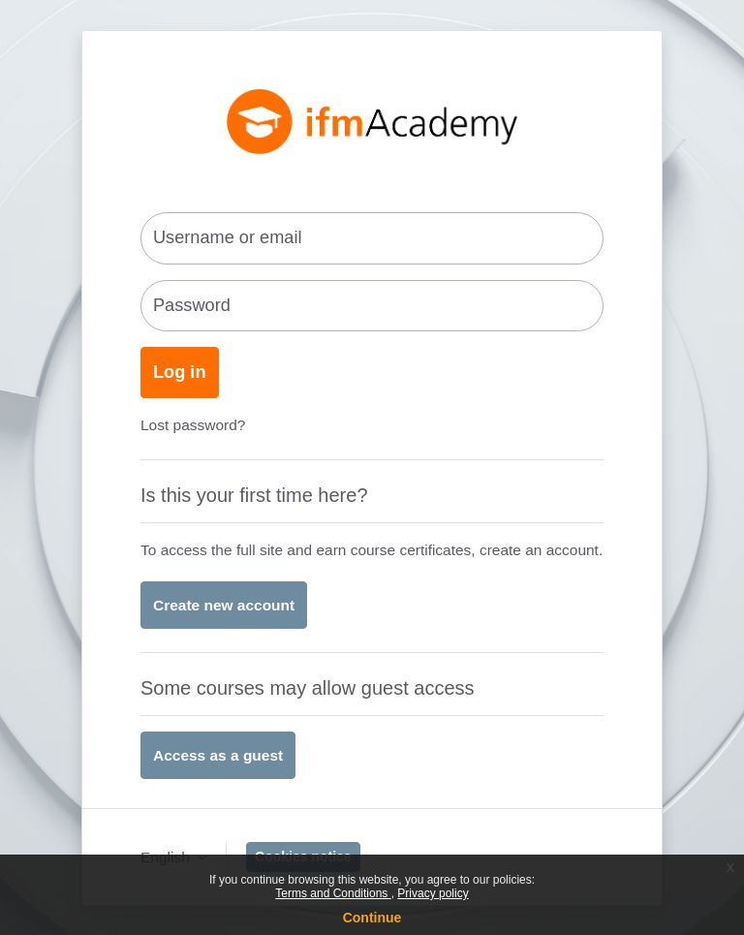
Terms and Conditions (332, 893)
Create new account (223, 605)
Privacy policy (432, 893)
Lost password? (192, 425)
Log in (179, 372)
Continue (372, 917)
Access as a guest (218, 755)
